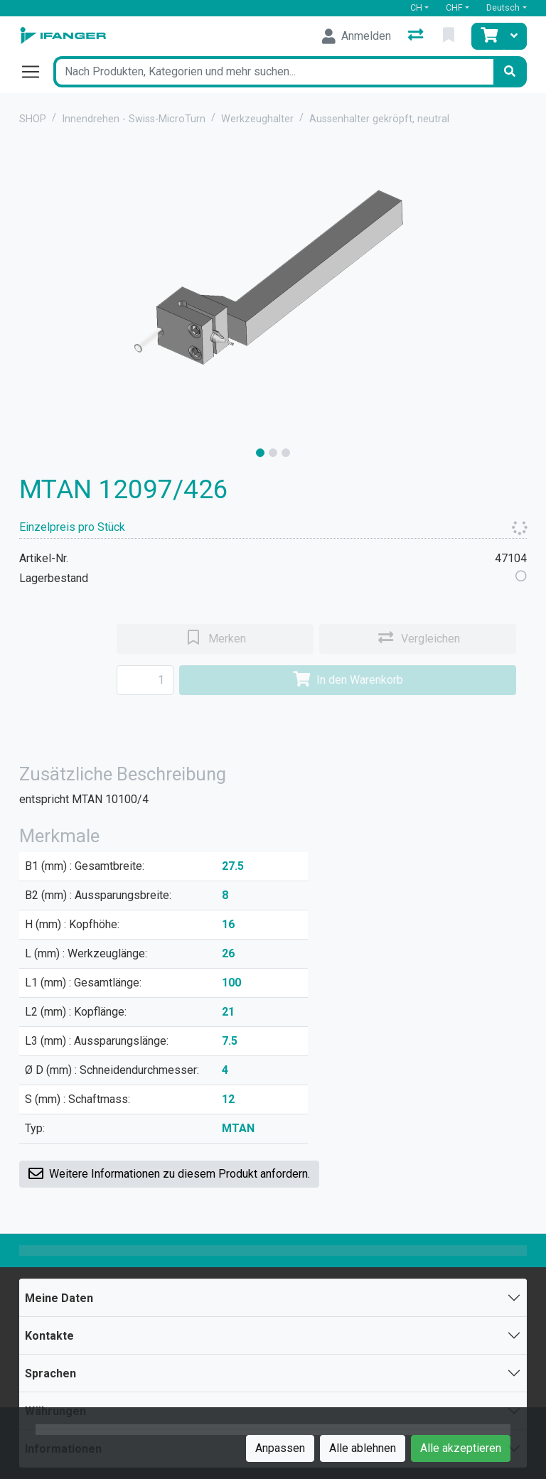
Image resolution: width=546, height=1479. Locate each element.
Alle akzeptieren (460, 1448)
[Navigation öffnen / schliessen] (36, 71)
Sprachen (50, 1373)
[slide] (260, 452)
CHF (454, 7)
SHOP (32, 119)
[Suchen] (509, 71)
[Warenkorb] (487, 36)
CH (416, 7)
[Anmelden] (357, 36)
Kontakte (49, 1336)
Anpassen (280, 1448)
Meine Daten (59, 1298)
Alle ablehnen (362, 1448)
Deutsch (503, 7)
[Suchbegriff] (273, 71)
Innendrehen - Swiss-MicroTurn (133, 119)
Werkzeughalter (257, 119)
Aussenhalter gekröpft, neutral (379, 119)
